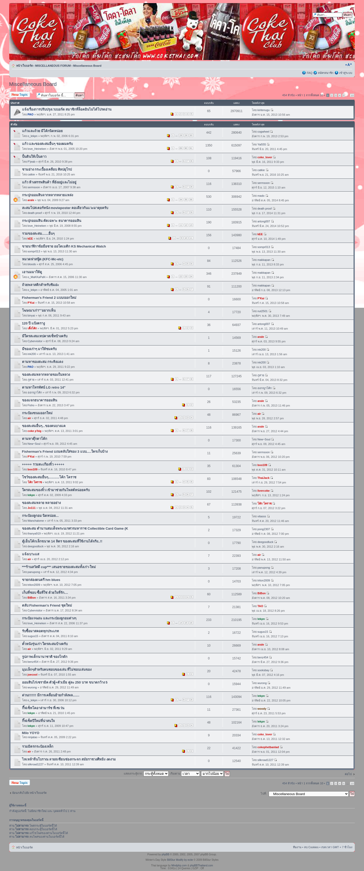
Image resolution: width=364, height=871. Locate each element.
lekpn (31, 495)
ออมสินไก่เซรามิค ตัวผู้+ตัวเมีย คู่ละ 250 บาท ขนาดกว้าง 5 (65, 682)
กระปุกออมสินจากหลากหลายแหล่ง (47, 195)
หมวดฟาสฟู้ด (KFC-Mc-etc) (43, 259)
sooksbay (263, 670)
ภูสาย (31, 379)
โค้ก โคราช (35, 482)
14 (181, 622)
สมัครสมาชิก (326, 72)
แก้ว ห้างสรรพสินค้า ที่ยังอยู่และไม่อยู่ (49, 182)
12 (186, 225)
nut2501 (262, 311)
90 (186, 148)
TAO (260, 606)
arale (31, 200)
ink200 (32, 353)
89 (181, 148)
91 (191, 148)
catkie (31, 174)
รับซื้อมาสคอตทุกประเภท (40, 631)
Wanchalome (36, 520)
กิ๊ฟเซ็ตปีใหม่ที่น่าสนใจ (38, 721)
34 (181, 199)
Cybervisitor (35, 341)
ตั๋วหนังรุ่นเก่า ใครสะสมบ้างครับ (45, 644)
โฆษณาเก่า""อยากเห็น (39, 310)
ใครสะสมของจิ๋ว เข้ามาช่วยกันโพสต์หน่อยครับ (56, 490)
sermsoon (34, 187)
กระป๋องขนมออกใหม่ (37, 413)
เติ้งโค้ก (32, 328)
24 (191, 276)
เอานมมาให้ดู (32, 272)
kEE (30, 238)
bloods (32, 264)
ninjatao (33, 737)
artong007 (263, 221)
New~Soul (34, 443)
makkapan (264, 259)
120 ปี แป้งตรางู (33, 323)
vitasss (261, 516)
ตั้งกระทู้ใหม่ (21, 95)
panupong (34, 571)
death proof (35, 212)
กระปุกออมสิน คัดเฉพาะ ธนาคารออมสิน (51, 221)
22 (181, 276)
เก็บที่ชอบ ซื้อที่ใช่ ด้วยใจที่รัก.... (45, 593)
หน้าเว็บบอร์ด (24, 65)
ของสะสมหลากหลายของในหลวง (46, 375)
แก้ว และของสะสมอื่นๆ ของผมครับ (47, 144)
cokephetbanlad (268, 747)
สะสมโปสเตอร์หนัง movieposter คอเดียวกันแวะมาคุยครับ (65, 208)
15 (186, 622)
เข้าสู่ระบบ (345, 72)
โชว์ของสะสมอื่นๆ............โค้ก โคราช (49, 477)
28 (181, 135)
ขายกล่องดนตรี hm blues (41, 580)
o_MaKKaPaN (37, 277)
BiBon (32, 597)
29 (186, 135)
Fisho (31, 405)
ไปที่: (264, 793)
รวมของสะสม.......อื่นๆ (38, 233)
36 (191, 199)
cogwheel (263, 131)
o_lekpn (33, 135)
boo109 (33, 469)
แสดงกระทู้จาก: (146, 773)
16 (191, 622)
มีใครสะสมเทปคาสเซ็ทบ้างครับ (44, 336)
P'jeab (31, 161)
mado (261, 195)
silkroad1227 (36, 764)
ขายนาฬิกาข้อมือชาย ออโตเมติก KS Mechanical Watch (64, 246)
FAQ (309, 72)
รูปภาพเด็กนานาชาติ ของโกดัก (45, 657)
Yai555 (261, 144)
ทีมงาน (297, 847)
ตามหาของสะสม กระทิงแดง (42, 362)
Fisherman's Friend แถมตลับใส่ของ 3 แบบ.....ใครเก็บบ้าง (65, 451)
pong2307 (263, 529)
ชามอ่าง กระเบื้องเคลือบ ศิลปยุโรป (47, 169)
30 (191, 135)
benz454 (33, 661)
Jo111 (32, 507)
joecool (33, 674)
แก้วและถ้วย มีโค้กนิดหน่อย (42, 131)
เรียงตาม (185, 773)
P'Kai (31, 302)
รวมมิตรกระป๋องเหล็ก (37, 746)
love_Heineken (37, 148)
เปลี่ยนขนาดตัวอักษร (348, 64)
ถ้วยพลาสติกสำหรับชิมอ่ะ (40, 285)
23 (186, 276)
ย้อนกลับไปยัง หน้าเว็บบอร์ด (29, 792)
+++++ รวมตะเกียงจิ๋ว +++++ (43, 464)
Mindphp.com (179, 865)
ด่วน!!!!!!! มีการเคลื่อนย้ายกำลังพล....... (50, 695)
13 (191, 225)
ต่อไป (348, 774)
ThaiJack (263, 477)
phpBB (165, 854)
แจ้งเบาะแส (30, 554)
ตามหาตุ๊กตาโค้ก (34, 439)
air (29, 418)
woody (261, 708)
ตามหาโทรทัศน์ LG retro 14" (44, 387)
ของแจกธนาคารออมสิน (39, 400)
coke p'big (34, 430)
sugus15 (33, 636)
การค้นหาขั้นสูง (342, 20)
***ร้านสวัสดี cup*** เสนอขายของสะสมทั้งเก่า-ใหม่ (59, 567)
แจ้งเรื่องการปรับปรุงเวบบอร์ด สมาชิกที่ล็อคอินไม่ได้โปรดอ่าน (67, 109)
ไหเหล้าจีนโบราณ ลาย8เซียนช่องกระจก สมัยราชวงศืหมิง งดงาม (69, 759)
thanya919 (34, 533)
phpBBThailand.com (201, 865)
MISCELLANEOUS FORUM (53, 65)
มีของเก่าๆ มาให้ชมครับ (39, 349)
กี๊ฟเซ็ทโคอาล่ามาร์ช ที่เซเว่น (43, 708)
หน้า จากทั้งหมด (310, 95)
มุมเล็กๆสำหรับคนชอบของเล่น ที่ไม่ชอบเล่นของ (57, 669)
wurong (32, 687)
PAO (31, 114)
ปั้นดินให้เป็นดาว (34, 157)
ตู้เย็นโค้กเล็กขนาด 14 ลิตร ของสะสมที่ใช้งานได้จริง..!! (62, 541)
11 (181, 225)
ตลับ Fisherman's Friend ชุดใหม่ (47, 605)
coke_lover (264, 157)
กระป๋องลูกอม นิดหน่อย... (40, 516)
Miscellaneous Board (87, 65)
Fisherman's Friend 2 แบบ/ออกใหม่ (49, 298)
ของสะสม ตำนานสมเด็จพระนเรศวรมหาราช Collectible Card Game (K (75, 528)
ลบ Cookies (311, 847)
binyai (31, 315)
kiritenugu (263, 110)
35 (186, 199)
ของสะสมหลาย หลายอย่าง (41, 503)
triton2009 (34, 584)
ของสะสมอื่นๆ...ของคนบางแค (44, 426)
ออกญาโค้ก (35, 392)
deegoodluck (36, 546)
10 (352, 95)
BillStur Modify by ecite (180, 859)
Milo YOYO (30, 733)
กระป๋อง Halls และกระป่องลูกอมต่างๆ (49, 618)
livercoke (263, 490)
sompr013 (34, 251)
